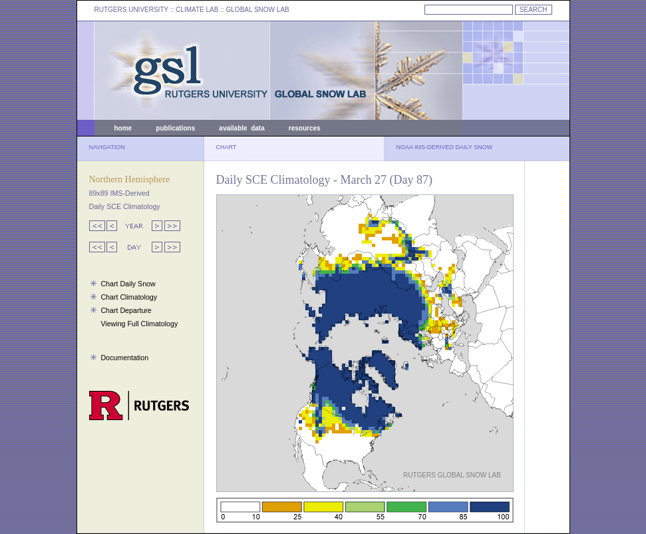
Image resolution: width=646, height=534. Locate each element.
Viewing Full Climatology (139, 324)
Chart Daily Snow (127, 284)
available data (241, 128)
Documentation (124, 358)
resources (305, 128)
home (123, 128)
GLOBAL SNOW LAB (257, 9)
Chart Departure (125, 310)
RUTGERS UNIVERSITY (131, 9)
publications (175, 128)
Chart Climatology (128, 297)
